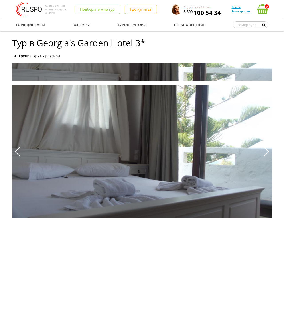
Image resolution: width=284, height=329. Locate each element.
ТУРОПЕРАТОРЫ (131, 24)
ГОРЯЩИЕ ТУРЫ (30, 24)
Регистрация (241, 11)
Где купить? (141, 9)
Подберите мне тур (97, 9)
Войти (236, 7)
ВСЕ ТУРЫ (81, 24)
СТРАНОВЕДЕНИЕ (189, 24)
